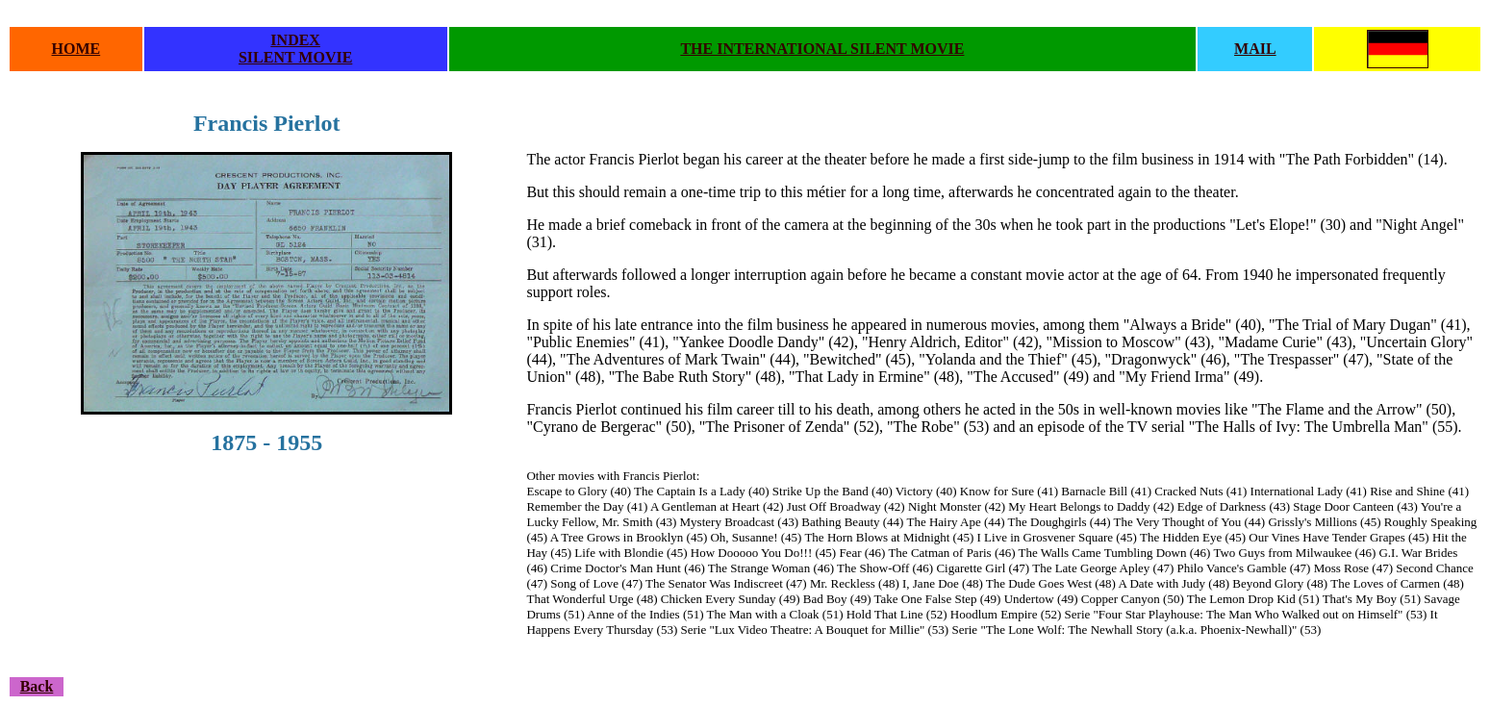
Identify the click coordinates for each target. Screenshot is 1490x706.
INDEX (295, 40)
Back (37, 686)
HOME (76, 48)
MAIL (1255, 48)
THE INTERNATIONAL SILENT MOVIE (822, 48)
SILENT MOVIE (295, 57)
